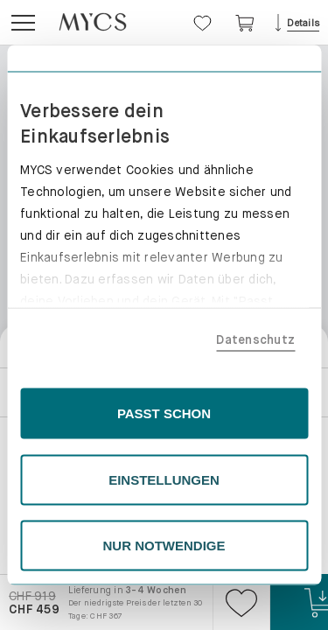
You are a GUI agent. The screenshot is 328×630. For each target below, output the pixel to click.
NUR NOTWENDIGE (164, 545)
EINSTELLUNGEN (164, 479)
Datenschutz (255, 339)
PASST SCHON (164, 413)
